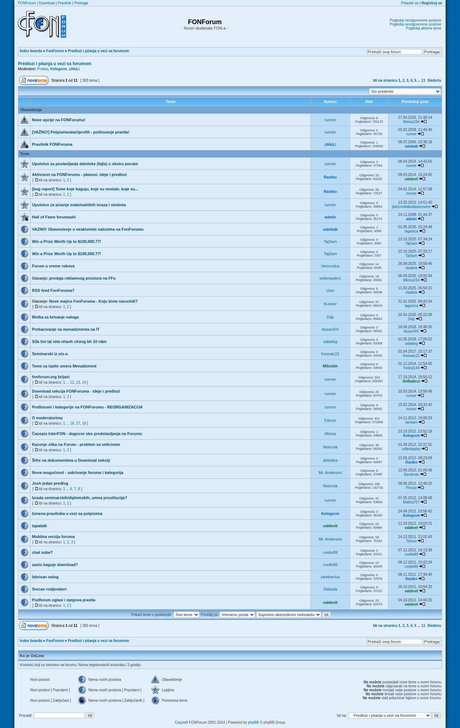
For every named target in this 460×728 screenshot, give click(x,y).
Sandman (411, 474)
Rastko (330, 177)
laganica (411, 231)
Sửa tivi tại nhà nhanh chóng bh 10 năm (69, 341)
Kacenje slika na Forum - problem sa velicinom (76, 444)
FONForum (27, 3)
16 (72, 423)
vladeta (411, 268)
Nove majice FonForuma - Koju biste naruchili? (93, 301)
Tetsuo (411, 541)
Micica (330, 433)
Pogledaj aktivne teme (423, 28)
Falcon (330, 420)
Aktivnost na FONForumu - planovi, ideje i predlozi (79, 174)
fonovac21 (330, 354)
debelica (330, 460)
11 (424, 80)
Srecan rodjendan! (49, 589)
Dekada (330, 589)
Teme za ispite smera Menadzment (64, 366)
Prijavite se (410, 3)
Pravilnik (65, 3)
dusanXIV (330, 329)
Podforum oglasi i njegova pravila (63, 600)
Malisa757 (411, 502)
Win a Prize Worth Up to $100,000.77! (66, 241)
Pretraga (81, 3)
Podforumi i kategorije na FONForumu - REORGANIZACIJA (87, 407)
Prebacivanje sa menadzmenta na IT (66, 329)
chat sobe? (42, 552)
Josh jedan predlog (50, 483)
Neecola (330, 447)
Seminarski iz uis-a (50, 354)
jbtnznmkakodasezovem (411, 207)
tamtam (411, 422)
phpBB (253, 722)
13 (78, 382)
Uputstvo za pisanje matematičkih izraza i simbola (79, 205)
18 (84, 423)
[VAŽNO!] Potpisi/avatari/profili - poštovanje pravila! (80, 132)
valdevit (411, 179)
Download (47, 3)
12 (72, 382)
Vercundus (330, 266)
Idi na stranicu (385, 80)
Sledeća (434, 80)
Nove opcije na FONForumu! (59, 120)
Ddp (330, 317)
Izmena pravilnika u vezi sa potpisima (67, 513)
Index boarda (31, 51)
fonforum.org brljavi (51, 377)
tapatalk (39, 526)
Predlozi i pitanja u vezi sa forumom (98, 51)
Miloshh (330, 366)
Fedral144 (411, 368)
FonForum (55, 51)
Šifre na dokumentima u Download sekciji (71, 460)
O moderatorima (47, 418)
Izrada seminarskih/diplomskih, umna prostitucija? (79, 498)
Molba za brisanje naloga (55, 317)
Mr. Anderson (330, 472)
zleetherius (330, 577)
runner (330, 120)
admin (330, 217)
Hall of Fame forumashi (54, 217)
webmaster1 (330, 278)
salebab (411, 146)
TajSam (330, 241)
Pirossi (411, 488)
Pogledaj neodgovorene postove (415, 20)
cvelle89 (330, 552)
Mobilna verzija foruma (53, 536)
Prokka (42, 69)
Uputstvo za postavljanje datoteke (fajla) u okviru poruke (85, 164)
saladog (330, 341)
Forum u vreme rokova (53, 266)
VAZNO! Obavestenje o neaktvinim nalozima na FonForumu (87, 229)
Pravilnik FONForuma (52, 144)
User (330, 290)
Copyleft (181, 722)
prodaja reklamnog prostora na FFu (82, 278)
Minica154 (411, 122)
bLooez (330, 304)
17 (78, 423)
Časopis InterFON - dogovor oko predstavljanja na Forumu (87, 433)
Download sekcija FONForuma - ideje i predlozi (76, 391)
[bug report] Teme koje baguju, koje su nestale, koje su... (85, 189)
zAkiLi (74, 69)
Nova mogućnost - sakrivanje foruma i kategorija (77, 472)
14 (84, 382)
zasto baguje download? (55, 564)
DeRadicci (411, 381)
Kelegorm (58, 69)
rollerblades (411, 449)
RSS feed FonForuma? (53, 290)
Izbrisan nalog (45, 577)
